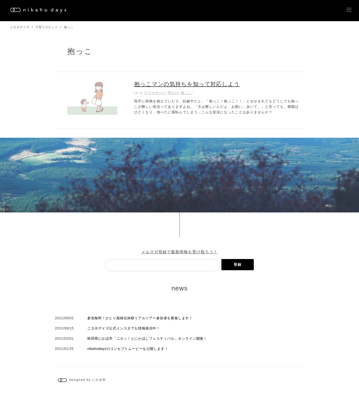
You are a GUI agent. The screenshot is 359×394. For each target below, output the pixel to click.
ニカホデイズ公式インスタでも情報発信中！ (123, 328)
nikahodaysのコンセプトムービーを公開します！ (127, 349)
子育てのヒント (46, 27)
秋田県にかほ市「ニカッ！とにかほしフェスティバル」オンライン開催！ (147, 338)
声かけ (173, 93)
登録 (238, 264)
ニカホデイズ (19, 27)
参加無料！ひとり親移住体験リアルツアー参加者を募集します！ (139, 318)
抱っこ (69, 27)
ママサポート (155, 93)
